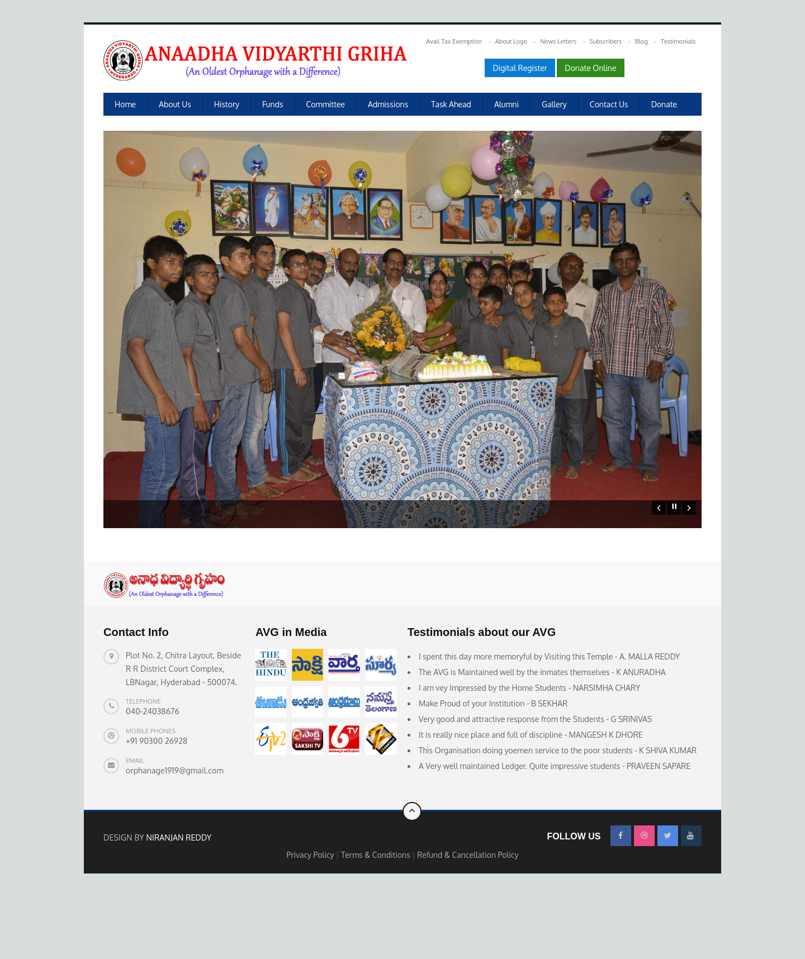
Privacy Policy (311, 918)
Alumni (506, 104)
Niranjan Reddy (178, 900)
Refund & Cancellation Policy (467, 918)
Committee (325, 104)
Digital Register (520, 68)
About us (175, 104)
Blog (641, 41)
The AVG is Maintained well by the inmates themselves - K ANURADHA (542, 735)
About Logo (511, 41)
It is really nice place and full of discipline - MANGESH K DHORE (531, 798)
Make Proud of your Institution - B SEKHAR (493, 766)
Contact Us (609, 104)
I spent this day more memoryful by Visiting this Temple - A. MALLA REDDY (549, 719)
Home (125, 104)
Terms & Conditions (376, 918)
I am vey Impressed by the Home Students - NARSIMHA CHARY (529, 751)
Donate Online (590, 68)
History (226, 104)
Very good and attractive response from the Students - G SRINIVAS (535, 782)
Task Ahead (451, 104)
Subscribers (606, 41)
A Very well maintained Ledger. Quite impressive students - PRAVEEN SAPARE (554, 829)
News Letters (558, 41)
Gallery (554, 104)
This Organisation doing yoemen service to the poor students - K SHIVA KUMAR (558, 813)
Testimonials (678, 41)
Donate (664, 104)
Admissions (388, 104)
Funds (272, 104)
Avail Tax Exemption (454, 41)
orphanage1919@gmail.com (175, 833)
